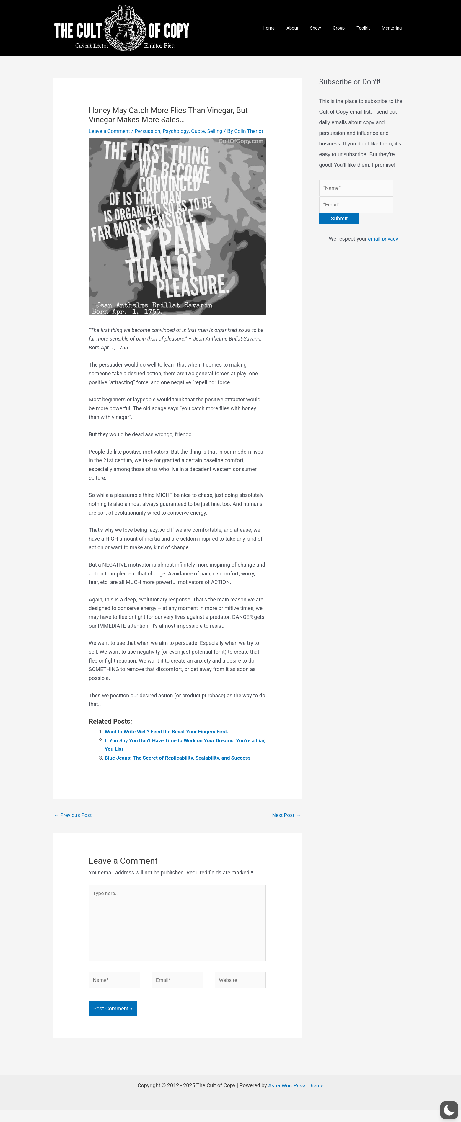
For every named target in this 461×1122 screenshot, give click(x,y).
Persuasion (149, 131)
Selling (219, 131)
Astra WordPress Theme (296, 1097)
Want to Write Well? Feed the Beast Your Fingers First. (169, 739)
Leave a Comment (110, 131)
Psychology (178, 131)
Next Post (286, 823)
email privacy (382, 240)
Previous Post (73, 823)
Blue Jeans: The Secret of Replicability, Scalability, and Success (180, 765)
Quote (201, 131)
